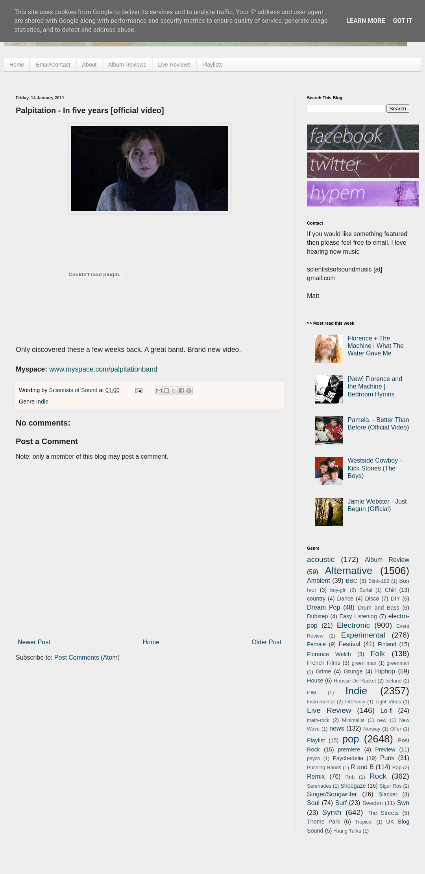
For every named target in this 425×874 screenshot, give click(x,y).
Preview (385, 749)
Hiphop (385, 671)
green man (364, 663)
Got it (402, 20)
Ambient (318, 580)
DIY (395, 598)
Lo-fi (387, 710)
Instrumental (320, 702)
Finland (387, 644)
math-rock (318, 720)
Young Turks (347, 831)
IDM (311, 692)
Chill (390, 590)
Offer (395, 729)
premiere (349, 749)
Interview (355, 702)
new (381, 720)
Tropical (364, 822)
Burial (365, 590)
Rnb (350, 777)
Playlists (212, 64)
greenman (397, 663)
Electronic (353, 625)
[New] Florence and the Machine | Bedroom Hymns (374, 386)
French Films (323, 663)
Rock (378, 776)
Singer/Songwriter (332, 794)
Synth (331, 812)
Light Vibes (388, 702)
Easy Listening (358, 616)
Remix (316, 776)
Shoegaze (353, 786)
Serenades (319, 786)
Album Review (387, 559)
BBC (351, 581)
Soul (313, 803)
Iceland (393, 681)
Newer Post (34, 642)
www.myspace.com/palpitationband (103, 369)
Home (16, 64)
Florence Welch (329, 654)
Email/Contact (53, 64)
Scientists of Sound (74, 390)
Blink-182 (378, 581)
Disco (372, 598)
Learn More (365, 20)
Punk (387, 758)
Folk (378, 653)
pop (350, 738)
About (89, 64)
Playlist (316, 740)
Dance (345, 598)
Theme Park (323, 821)
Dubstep (317, 616)
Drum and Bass (378, 607)
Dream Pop (323, 607)
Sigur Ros (390, 786)
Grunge (353, 671)
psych (313, 758)
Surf (341, 803)
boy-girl (338, 590)
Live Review (329, 710)
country (316, 598)
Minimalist (353, 720)
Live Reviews (174, 64)
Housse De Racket (355, 681)
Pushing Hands (324, 767)
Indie (42, 401)
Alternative (348, 570)
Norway (371, 729)
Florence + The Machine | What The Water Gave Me (375, 346)
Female (316, 644)
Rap (396, 767)
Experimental (363, 635)
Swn (403, 803)
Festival (349, 644)
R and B (362, 767)
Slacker (388, 794)
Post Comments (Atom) (87, 657)
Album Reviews (127, 64)
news (336, 728)
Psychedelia (348, 758)
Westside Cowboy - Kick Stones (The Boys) (374, 468)
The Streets (383, 813)
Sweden (372, 803)
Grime (323, 671)
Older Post (266, 642)
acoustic (320, 559)
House (315, 680)
